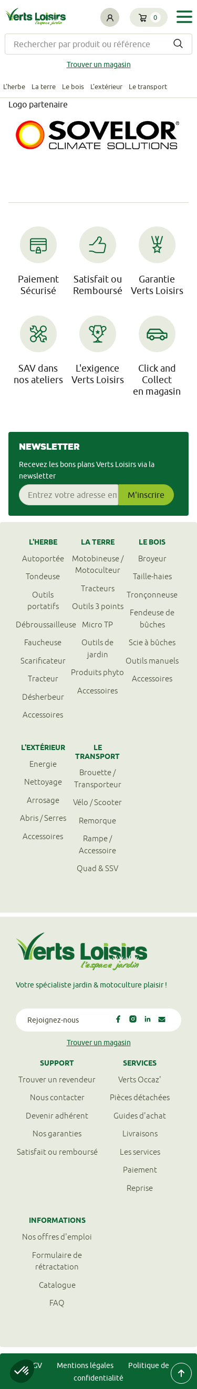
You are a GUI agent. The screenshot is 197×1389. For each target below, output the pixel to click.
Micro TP (97, 624)
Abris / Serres (43, 817)
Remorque (97, 820)
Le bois (73, 86)
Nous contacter (57, 1097)
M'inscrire (146, 495)
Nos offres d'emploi (57, 1236)
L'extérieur (106, 86)
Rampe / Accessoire (97, 844)
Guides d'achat (139, 1115)
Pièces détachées (140, 1097)
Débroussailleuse (43, 624)
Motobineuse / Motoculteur (97, 564)
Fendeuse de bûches (152, 618)
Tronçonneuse (152, 594)
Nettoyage (43, 781)
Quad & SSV (97, 868)
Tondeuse (43, 576)
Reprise (140, 1188)
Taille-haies (152, 576)
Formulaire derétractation (57, 1261)
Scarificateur (43, 660)
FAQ (57, 1302)
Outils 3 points (97, 606)
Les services (140, 1151)
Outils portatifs (43, 600)
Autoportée (43, 558)
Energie (43, 763)
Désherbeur (43, 696)
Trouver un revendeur (57, 1079)
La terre (44, 86)
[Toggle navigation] (184, 16)
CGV (35, 1365)
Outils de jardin (97, 648)
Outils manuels (152, 660)
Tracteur (43, 678)
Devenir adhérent (57, 1115)
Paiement (140, 1169)
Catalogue (57, 1285)
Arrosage (43, 800)
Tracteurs (98, 588)
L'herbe (14, 86)
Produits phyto (97, 672)
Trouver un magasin (99, 64)
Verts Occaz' (139, 1079)
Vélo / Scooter (97, 802)
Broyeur (152, 558)
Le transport (148, 86)
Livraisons (140, 1133)
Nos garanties (57, 1133)
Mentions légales (85, 1365)
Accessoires (43, 714)
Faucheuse (42, 642)
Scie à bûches (152, 642)
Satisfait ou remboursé (57, 1151)
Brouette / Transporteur (97, 778)
